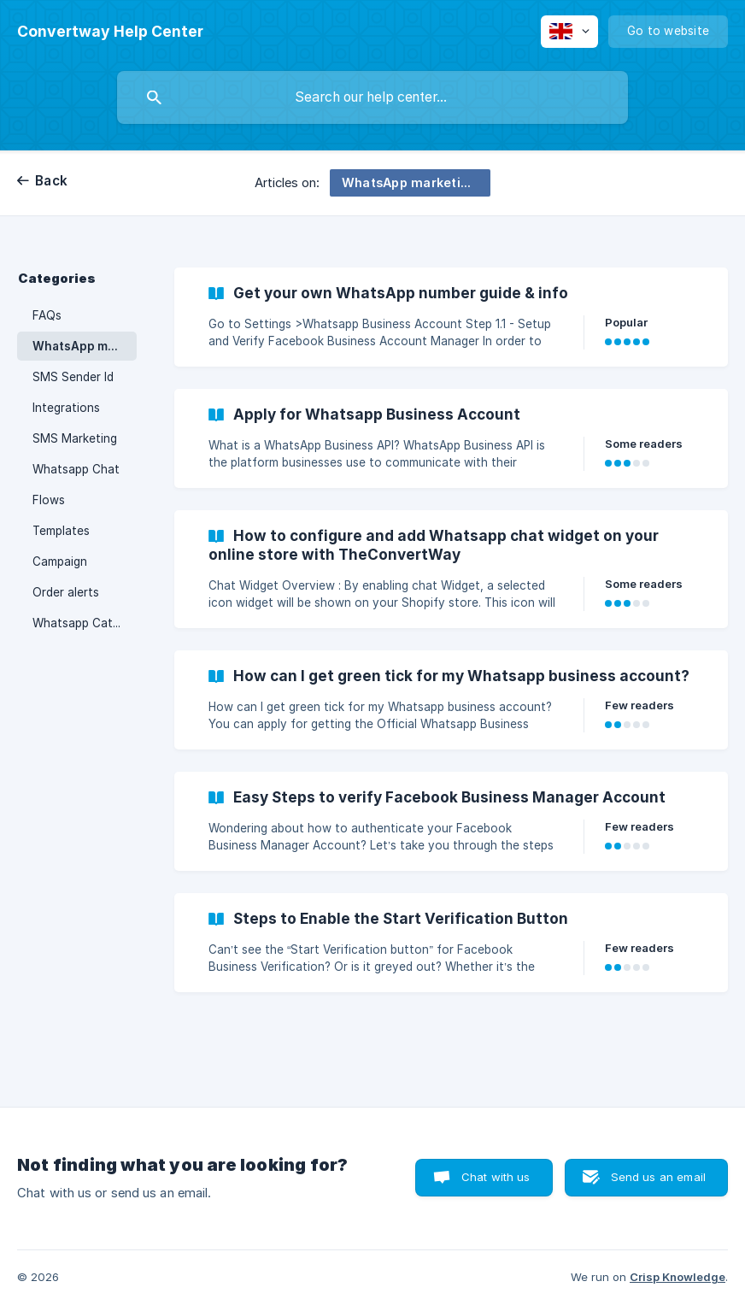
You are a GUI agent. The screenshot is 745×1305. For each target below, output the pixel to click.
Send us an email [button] (658, 1177)
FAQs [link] (47, 315)
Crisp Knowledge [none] (677, 1277)
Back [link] (51, 181)
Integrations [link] (66, 407)
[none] (110, 31)
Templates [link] (61, 531)
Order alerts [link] (65, 592)
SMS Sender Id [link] (73, 377)
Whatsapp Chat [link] (76, 469)
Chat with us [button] (496, 1177)
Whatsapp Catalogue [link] (84, 623)
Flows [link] (48, 500)
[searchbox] (372, 97)
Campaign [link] (59, 561)
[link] (451, 317)
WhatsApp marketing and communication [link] (84, 346)
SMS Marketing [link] (74, 438)
